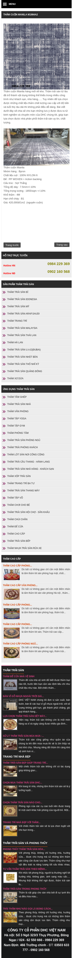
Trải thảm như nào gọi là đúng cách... (28, 908)
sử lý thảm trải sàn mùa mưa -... (23, 736)
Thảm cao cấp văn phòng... (20, 585)
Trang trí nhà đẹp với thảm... (21, 822)
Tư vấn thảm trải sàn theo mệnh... (25, 869)
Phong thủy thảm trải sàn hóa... (24, 849)
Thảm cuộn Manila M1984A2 (20, 14)
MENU (12, 4)
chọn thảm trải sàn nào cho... (22, 802)
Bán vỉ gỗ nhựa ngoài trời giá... (23, 696)
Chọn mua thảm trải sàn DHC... (22, 782)
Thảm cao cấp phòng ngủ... (20, 643)
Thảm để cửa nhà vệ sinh (18, 676)
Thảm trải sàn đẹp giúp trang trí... (25, 762)
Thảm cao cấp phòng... (17, 565)
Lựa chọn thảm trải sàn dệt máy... (25, 716)
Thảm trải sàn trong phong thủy (25, 889)
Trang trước (11, 245)
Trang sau (62, 244)
